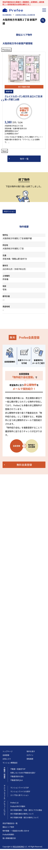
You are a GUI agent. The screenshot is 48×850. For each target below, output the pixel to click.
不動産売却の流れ (17, 505)
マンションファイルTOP (19, 516)
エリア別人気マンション (19, 524)
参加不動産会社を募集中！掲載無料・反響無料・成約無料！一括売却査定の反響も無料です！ (23, 3)
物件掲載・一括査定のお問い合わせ (16, 559)
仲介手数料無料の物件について (22, 542)
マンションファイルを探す (20, 520)
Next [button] (4, 150)
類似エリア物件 (8, 556)
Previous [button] (6, 49)
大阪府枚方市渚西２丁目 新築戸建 (25, 15)
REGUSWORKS (18, 575)
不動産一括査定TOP (17, 497)
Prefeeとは (14, 531)
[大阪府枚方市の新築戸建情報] (24, 159)
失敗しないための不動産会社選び (22, 501)
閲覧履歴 (30, 487)
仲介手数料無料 (7, 15)
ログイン (30, 484)
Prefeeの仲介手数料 (17, 535)
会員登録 (6, 484)
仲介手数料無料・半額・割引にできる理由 (26, 539)
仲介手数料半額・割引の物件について (24, 546)
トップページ (8, 480)
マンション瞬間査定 (10, 491)
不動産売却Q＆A (16, 509)
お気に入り (7, 487)
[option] (24, 100)
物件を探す (31, 480)
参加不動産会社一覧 (10, 552)
